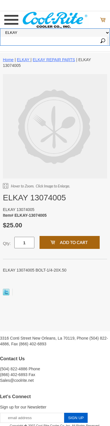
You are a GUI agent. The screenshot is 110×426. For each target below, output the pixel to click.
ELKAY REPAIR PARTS (54, 59)
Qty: (7, 243)
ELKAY (24, 59)
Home (8, 59)
